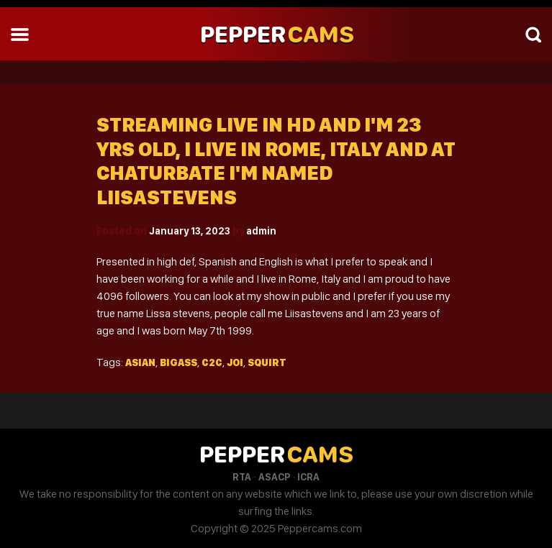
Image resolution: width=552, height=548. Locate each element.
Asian (140, 362)
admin (261, 231)
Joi (235, 362)
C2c (212, 362)
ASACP (274, 477)
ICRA (308, 477)
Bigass (178, 362)
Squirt (267, 362)
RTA (241, 477)
